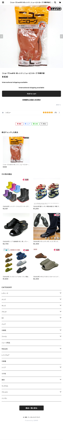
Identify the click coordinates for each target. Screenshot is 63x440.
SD (3, 318)
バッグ (4, 324)
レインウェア (6, 355)
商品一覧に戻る (31, 408)
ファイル (4, 336)
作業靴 (4, 330)
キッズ (4, 305)
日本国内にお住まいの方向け (31, 100)
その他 (4, 373)
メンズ (4, 299)
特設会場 (5, 349)
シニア (4, 367)
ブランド (4, 312)
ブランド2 (5, 392)
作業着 (4, 361)
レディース (5, 293)
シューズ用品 (6, 343)
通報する (58, 105)
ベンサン (4, 398)
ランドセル (5, 386)
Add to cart (31, 94)
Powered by (31, 420)
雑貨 (3, 380)
